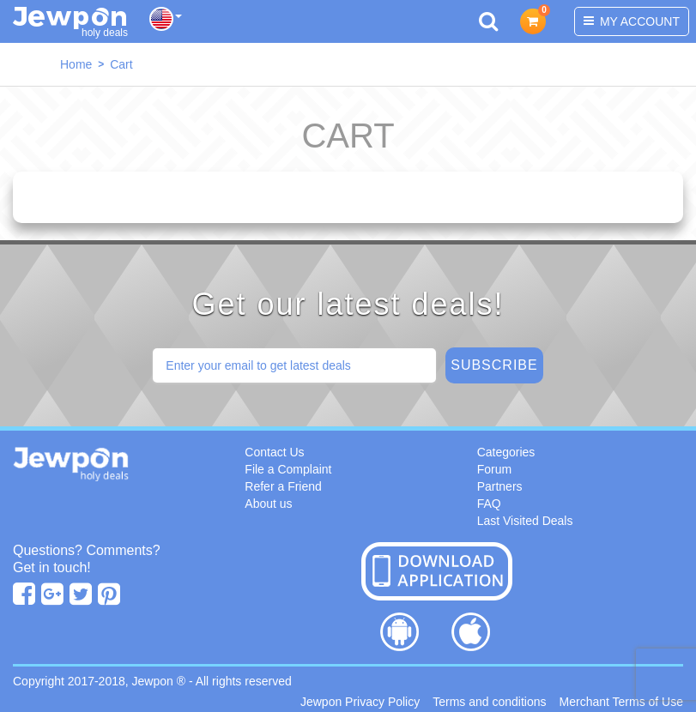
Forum (494, 469)
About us (268, 503)
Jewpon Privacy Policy (360, 702)
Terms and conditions (489, 702)
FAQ (489, 503)
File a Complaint (288, 469)
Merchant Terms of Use (621, 702)
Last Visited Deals (525, 521)
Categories (506, 452)
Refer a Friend (283, 486)
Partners (500, 486)
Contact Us (274, 452)
